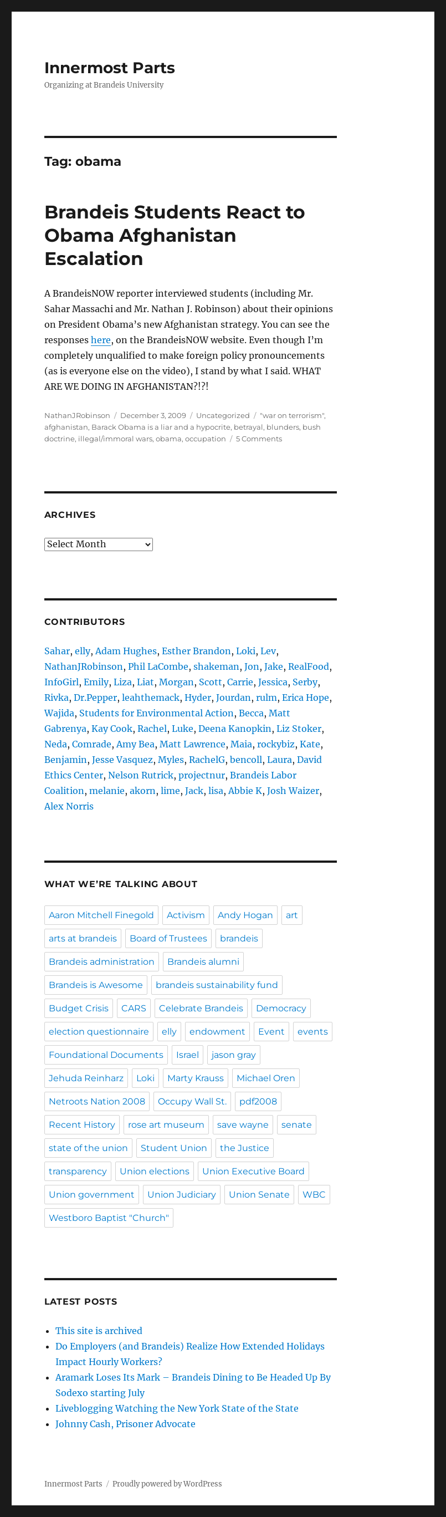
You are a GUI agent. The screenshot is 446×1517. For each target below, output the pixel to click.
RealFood (308, 666)
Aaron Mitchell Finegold (101, 915)
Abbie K (245, 790)
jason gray (234, 1055)
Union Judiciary (181, 1194)
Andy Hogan (245, 915)
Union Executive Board (253, 1171)
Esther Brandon (196, 650)
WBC (314, 1194)
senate (296, 1124)
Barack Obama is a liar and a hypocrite (160, 426)
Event (271, 1031)
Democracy (281, 1008)
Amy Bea (135, 744)
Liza (123, 682)
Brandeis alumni (203, 961)
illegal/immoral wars (115, 438)
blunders (282, 426)
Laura (279, 759)
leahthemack (151, 697)
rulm (266, 697)
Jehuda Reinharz (86, 1078)
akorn (143, 790)
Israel (187, 1055)
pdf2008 (258, 1101)
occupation (205, 438)
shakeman (216, 666)
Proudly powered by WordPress (167, 1484)
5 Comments (259, 438)
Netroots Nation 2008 (97, 1101)
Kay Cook (111, 728)
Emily (96, 682)
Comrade (91, 744)
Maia (241, 744)
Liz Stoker (298, 728)
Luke (182, 728)
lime (170, 790)
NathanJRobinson (77, 415)
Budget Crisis (79, 1008)
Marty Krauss (195, 1078)
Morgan (176, 682)
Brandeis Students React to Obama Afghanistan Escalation (174, 235)
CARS (133, 1008)
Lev (268, 650)
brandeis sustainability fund (217, 985)
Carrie (240, 682)
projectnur (201, 775)
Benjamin (65, 759)
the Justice (244, 1148)
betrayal (248, 426)
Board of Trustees (168, 938)
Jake (273, 666)
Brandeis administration (102, 961)
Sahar (57, 650)
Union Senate (259, 1194)
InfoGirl (61, 682)
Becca (251, 713)
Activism (186, 915)
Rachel (152, 728)
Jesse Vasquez (122, 759)
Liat (145, 682)
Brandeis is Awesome (96, 985)
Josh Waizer (293, 790)
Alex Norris (69, 806)
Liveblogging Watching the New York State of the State (177, 1408)
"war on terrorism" (292, 415)
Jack (194, 790)
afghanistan (66, 426)
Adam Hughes (126, 650)
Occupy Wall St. (192, 1101)
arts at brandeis (83, 938)
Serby (305, 682)
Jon (251, 666)
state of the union (88, 1148)
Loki (245, 650)
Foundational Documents (106, 1055)
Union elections (154, 1171)
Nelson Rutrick (140, 775)
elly (82, 650)
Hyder (197, 697)
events (313, 1031)
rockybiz (276, 744)
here (101, 339)
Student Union (174, 1148)
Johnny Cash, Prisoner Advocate (125, 1423)
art (292, 915)
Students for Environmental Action (156, 713)
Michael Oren (266, 1078)
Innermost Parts (109, 67)
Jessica (273, 682)
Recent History (82, 1124)
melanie (107, 790)
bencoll (246, 759)
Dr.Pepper (95, 697)
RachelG (207, 759)
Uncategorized (223, 415)
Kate (310, 744)
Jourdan (233, 697)
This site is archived (98, 1330)
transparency (78, 1171)
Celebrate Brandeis (201, 1008)
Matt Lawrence (192, 744)
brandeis (239, 938)
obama (169, 438)
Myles (171, 759)
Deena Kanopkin (234, 728)
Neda (55, 744)
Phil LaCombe (158, 666)
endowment (217, 1031)
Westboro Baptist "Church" (109, 1218)
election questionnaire (99, 1031)
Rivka (56, 697)
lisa (215, 790)
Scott (210, 682)
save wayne (243, 1124)
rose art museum (166, 1124)
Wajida (59, 713)
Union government (92, 1194)
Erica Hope (305, 697)
